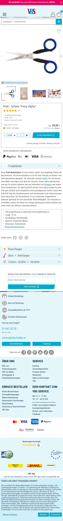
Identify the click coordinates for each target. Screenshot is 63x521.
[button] (4, 56)
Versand (57, 128)
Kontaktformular (16, 344)
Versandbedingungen (10, 394)
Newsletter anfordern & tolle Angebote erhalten (31, 274)
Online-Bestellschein (10, 391)
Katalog (36, 366)
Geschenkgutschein (40, 369)
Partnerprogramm (9, 369)
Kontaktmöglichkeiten (41, 408)
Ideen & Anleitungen (41, 378)
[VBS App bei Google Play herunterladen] (23, 485)
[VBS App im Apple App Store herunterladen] (40, 485)
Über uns (5, 366)
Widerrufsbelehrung (10, 397)
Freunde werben (39, 372)
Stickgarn (48, 184)
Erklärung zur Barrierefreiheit (14, 406)
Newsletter (37, 375)
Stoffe (44, 178)
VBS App (5, 409)
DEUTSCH (31, 493)
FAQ (34, 381)
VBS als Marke (8, 372)
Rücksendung (7, 403)
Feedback (47, 344)
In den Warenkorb (45, 135)
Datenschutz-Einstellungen (13, 400)
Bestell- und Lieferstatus (42, 411)
